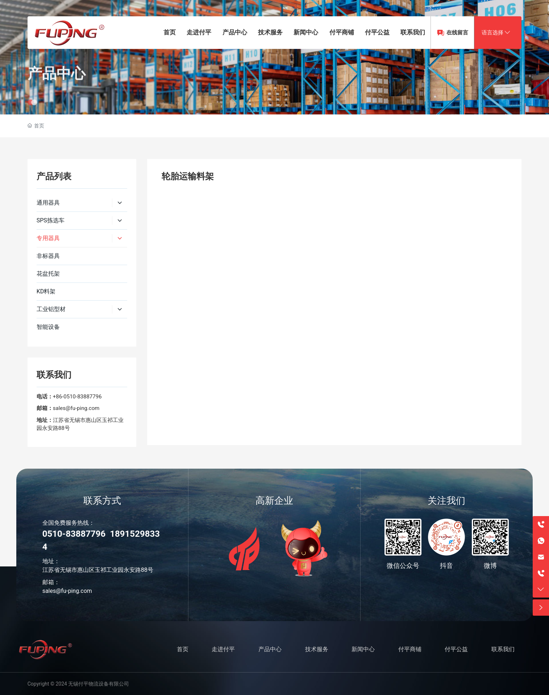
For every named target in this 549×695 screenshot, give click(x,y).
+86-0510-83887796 (77, 396)
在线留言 (457, 32)
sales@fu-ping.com (76, 408)
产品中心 (57, 89)
